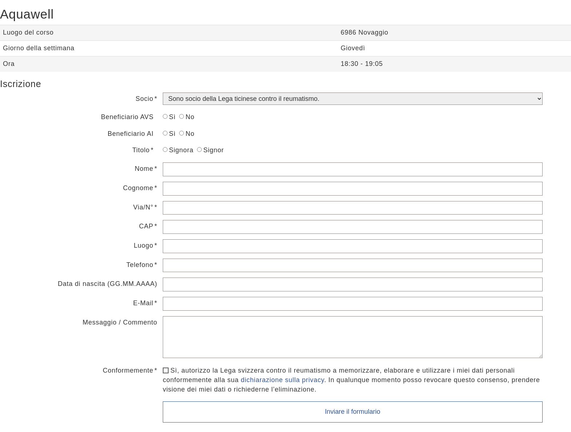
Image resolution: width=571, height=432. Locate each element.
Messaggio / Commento (120, 322)
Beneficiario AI (131, 133)
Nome (144, 168)
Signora (178, 150)
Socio (144, 98)
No (186, 117)
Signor (210, 150)
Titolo (141, 150)
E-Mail (143, 303)
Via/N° (143, 207)
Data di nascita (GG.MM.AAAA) (107, 283)
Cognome (138, 188)
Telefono (139, 264)
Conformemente (128, 370)
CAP (146, 226)
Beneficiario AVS (127, 117)
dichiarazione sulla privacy (282, 380)
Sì (169, 117)
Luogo (143, 245)
